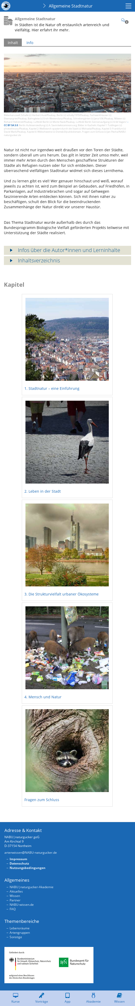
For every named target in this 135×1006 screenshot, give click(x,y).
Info (29, 42)
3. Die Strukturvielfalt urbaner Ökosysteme (61, 594)
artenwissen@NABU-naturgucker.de (30, 852)
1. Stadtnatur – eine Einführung (51, 388)
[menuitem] (129, 6)
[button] (67, 250)
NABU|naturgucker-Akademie (31, 887)
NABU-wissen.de (22, 904)
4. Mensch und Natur (43, 696)
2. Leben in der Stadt (42, 491)
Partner (15, 900)
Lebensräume (20, 928)
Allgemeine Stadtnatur (71, 6)
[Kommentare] (125, 20)
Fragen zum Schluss (41, 799)
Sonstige (16, 937)
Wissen (15, 896)
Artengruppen (20, 932)
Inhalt (13, 42)
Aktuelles (16, 891)
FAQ (13, 909)
